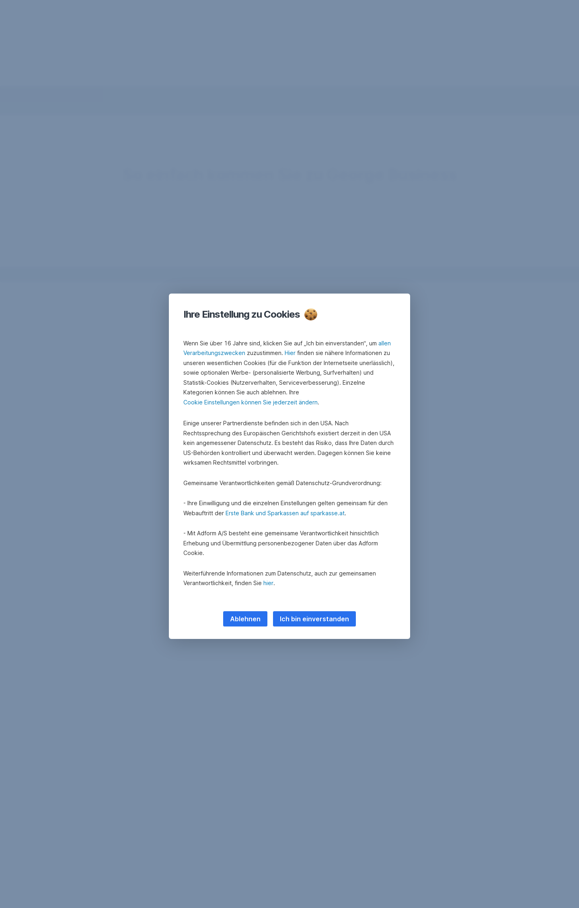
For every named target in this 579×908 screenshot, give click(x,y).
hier (268, 582)
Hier (290, 352)
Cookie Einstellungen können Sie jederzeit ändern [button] (250, 402)
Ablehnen (245, 619)
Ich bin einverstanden (314, 619)
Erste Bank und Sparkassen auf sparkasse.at (285, 513)
